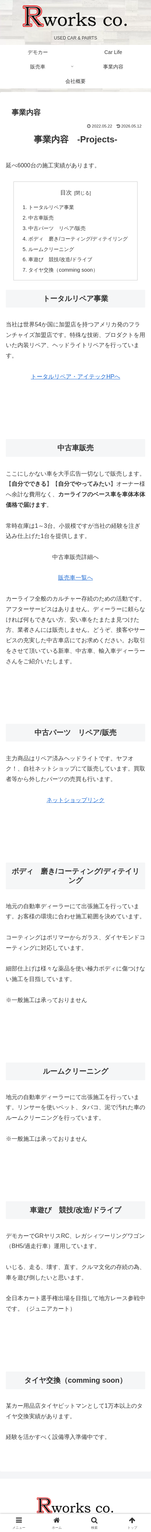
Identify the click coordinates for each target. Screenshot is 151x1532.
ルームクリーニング (51, 249)
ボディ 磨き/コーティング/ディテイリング (78, 239)
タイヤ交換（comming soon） (63, 270)
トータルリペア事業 (51, 207)
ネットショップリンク (75, 800)
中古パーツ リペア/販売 (57, 228)
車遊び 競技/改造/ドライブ (60, 259)
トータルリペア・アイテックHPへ (75, 376)
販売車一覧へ (75, 578)
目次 (66, 192)
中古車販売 (41, 218)
